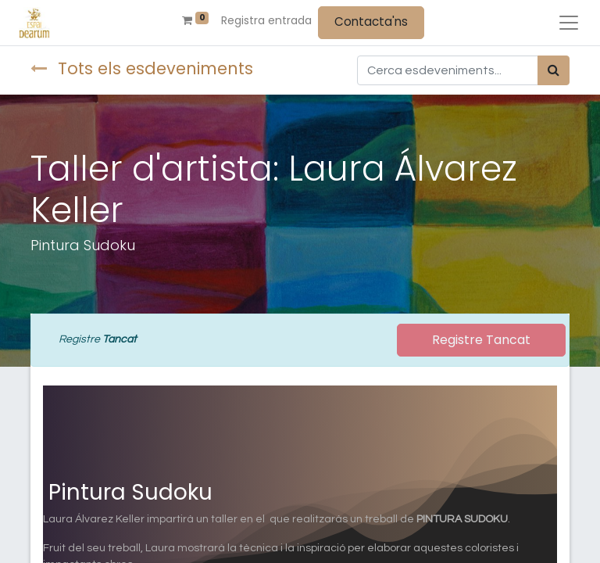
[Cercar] (554, 70)
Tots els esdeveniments (141, 68)
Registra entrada (266, 20)
